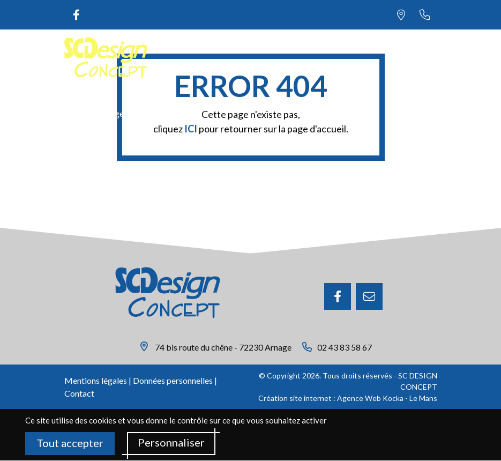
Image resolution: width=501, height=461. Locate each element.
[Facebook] (337, 296)
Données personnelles (173, 380)
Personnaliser (171, 442)
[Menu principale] (425, 58)
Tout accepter (69, 443)
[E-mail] (369, 296)
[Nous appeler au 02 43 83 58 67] (425, 15)
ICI (190, 129)
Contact (79, 393)
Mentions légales (95, 380)
